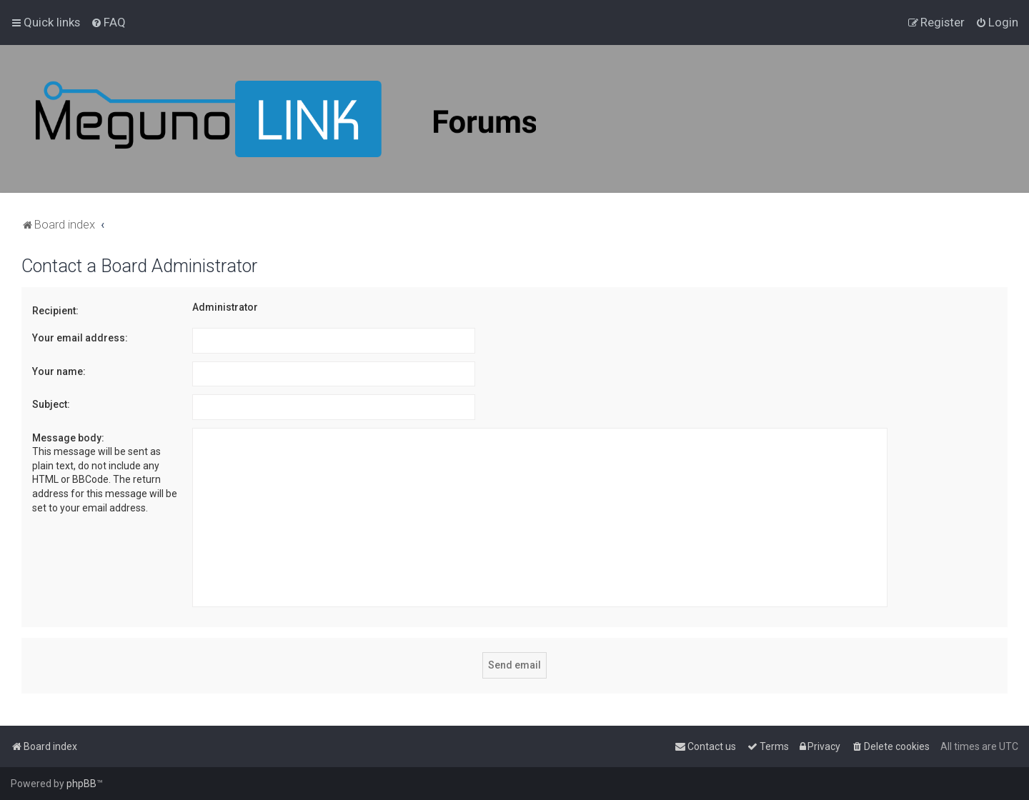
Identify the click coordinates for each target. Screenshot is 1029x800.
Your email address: (80, 338)
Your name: (59, 371)
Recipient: (55, 310)
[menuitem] (108, 22)
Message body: (68, 438)
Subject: (51, 404)
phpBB (81, 783)
